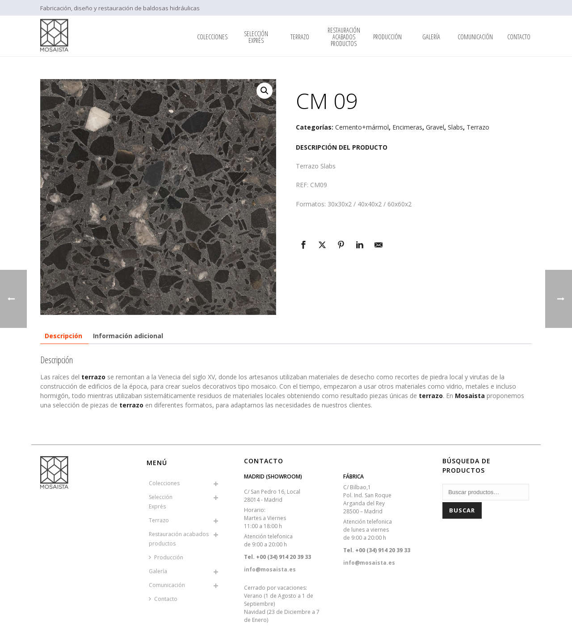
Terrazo (299, 37)
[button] (265, 91)
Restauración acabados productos (344, 37)
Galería (431, 37)
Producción (387, 37)
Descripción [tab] (63, 335)
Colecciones (212, 37)
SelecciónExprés (256, 37)
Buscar (462, 510)
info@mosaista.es (270, 569)
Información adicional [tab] (128, 335)
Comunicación (475, 37)
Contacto (518, 37)
